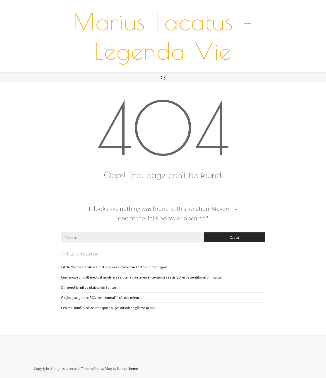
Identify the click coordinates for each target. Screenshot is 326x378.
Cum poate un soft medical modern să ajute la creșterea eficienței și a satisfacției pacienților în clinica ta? (141, 277)
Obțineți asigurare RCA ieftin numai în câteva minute (101, 297)
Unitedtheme (127, 368)
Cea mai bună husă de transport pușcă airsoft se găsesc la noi (108, 307)
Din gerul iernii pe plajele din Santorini (90, 287)
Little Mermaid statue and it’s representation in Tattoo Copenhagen (114, 267)
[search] (163, 78)
